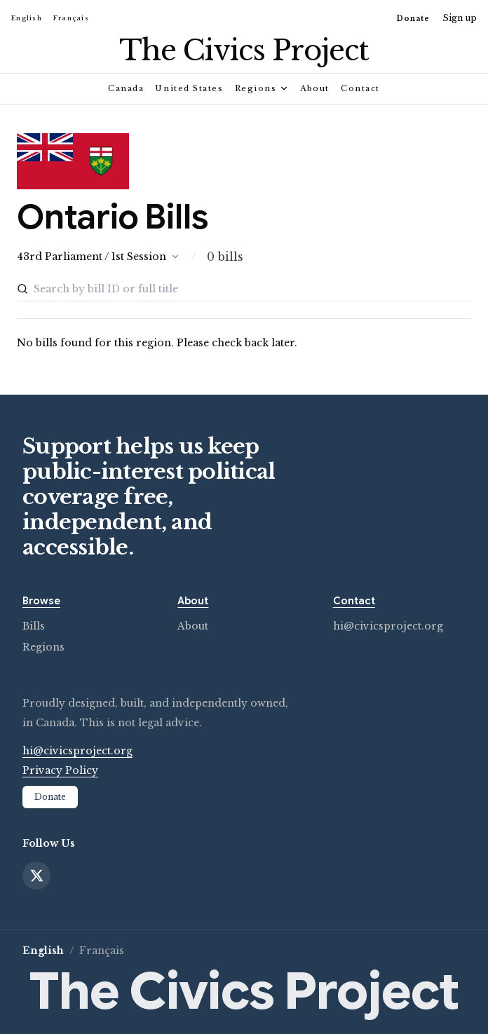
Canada (126, 88)
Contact (360, 88)
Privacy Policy (60, 770)
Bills (33, 626)
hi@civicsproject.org (388, 626)
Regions (262, 88)
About (315, 88)
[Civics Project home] (244, 50)
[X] (36, 876)
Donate (413, 18)
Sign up (459, 18)
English (26, 18)
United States (189, 88)
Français (71, 18)
